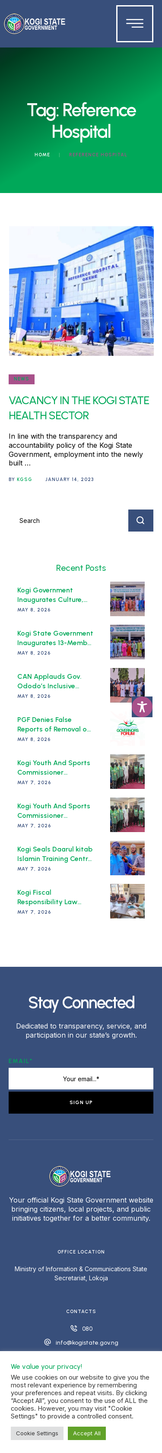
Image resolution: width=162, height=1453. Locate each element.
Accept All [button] (87, 1433)
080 (87, 1329)
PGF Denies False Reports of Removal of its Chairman (53, 728)
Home (42, 155)
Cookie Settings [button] (37, 1433)
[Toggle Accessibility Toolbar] (142, 707)
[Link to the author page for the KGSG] (24, 480)
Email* (21, 1061)
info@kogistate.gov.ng (87, 1342)
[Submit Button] (140, 521)
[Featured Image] (81, 291)
